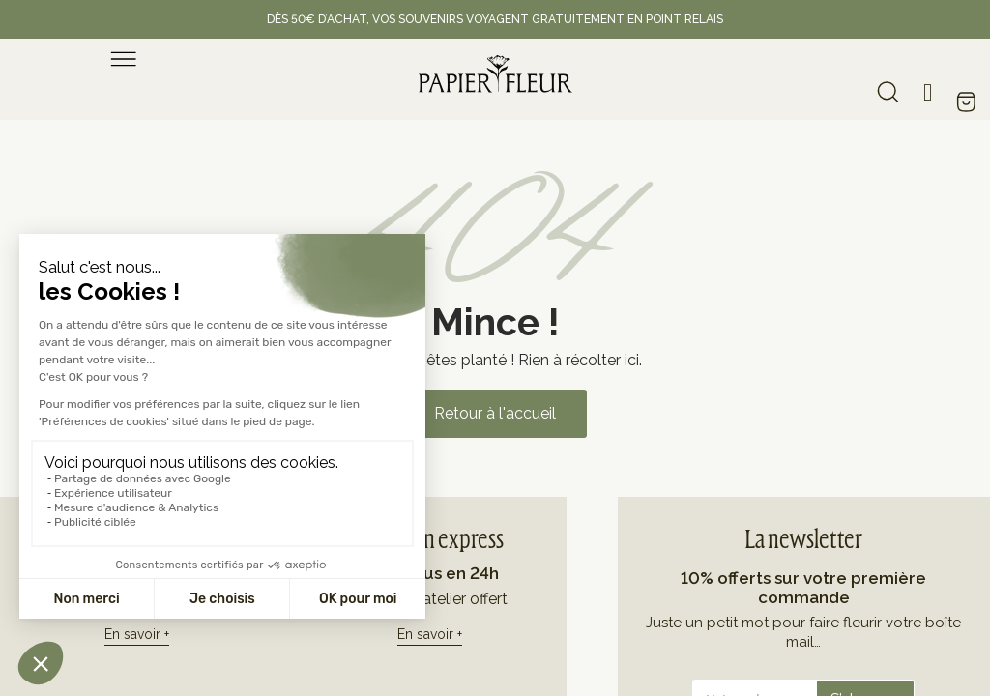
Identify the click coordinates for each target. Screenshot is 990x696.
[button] (495, 414)
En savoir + (136, 634)
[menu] (123, 59)
